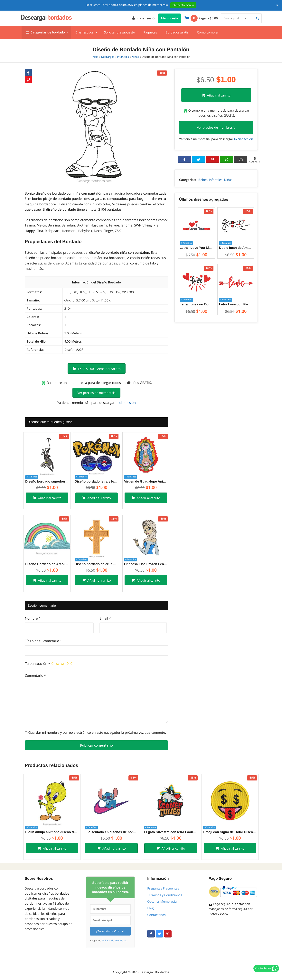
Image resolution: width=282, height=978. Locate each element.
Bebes (202, 180)
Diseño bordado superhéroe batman (47, 481)
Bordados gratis (177, 32)
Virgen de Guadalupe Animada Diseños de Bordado (146, 481)
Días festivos (84, 32)
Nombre (32, 618)
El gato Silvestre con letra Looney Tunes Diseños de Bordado (170, 832)
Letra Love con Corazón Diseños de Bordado (196, 304)
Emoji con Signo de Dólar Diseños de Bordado (230, 832)
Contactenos (156, 915)
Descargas (107, 57)
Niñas (135, 57)
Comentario (35, 675)
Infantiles (123, 57)
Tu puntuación (37, 663)
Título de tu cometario (43, 641)
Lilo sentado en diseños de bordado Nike (111, 832)
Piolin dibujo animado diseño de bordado (52, 832)
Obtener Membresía (162, 901)
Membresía (169, 18)
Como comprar (208, 32)
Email (105, 618)
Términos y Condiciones (164, 895)
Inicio (95, 57)
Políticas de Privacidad (114, 940)
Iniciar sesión (144, 17)
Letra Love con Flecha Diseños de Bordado (236, 304)
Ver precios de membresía (96, 393)
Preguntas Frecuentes (163, 888)
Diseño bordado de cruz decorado (96, 564)
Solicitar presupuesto (119, 32)
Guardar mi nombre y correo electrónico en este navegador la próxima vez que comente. (97, 732)
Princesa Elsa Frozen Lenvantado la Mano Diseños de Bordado (146, 564)
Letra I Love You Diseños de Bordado (196, 248)
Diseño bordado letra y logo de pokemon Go (96, 481)
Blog (150, 908)
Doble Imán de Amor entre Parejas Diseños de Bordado (236, 248)
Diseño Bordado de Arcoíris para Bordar (47, 564)
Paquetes (150, 32)
